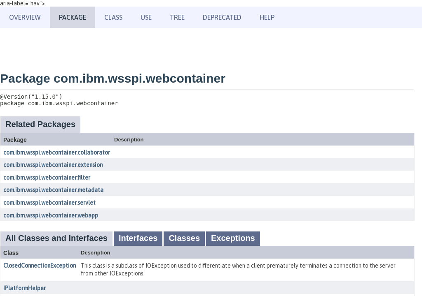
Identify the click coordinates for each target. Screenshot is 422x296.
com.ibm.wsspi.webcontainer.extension (53, 165)
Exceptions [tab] (233, 238)
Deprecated (222, 17)
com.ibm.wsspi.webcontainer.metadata (53, 190)
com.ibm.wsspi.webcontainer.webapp (50, 215)
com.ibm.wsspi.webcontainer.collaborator (56, 152)
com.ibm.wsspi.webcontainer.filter (46, 177)
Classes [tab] (184, 238)
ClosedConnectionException (39, 265)
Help (267, 17)
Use (146, 17)
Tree (177, 17)
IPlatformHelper (24, 288)
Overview (25, 17)
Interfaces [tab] (138, 238)
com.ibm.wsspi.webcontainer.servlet (49, 202)
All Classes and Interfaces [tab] (56, 238)
